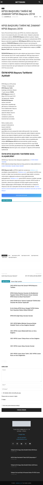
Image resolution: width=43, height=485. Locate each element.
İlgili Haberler (6, 281)
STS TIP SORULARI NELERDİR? (33, 276)
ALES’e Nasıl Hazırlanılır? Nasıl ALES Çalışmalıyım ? (23, 457)
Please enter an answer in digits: (10, 396)
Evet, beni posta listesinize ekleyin (11, 405)
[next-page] (5, 361)
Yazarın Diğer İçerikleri (16, 281)
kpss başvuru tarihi (26, 255)
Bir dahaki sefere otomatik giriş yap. (12, 393)
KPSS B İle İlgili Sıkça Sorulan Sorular (21, 316)
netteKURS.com (7, 16)
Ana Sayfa (4, 6)
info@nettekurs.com (21, 439)
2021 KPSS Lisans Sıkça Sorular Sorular (22, 346)
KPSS (8, 6)
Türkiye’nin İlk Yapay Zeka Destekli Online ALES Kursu (24, 465)
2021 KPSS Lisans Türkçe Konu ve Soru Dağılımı (24, 338)
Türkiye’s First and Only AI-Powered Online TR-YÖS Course (25, 472)
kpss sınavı (4, 257)
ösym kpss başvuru (13, 257)
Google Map (21, 434)
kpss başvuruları (34, 255)
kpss (9, 255)
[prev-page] (3, 361)
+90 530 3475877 (21, 437)
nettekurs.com (34, 170)
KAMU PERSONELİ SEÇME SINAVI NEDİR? (13, 166)
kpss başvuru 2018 (16, 255)
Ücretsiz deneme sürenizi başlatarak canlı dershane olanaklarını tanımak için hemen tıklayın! (21, 188)
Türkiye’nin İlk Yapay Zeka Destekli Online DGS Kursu (24, 450)
